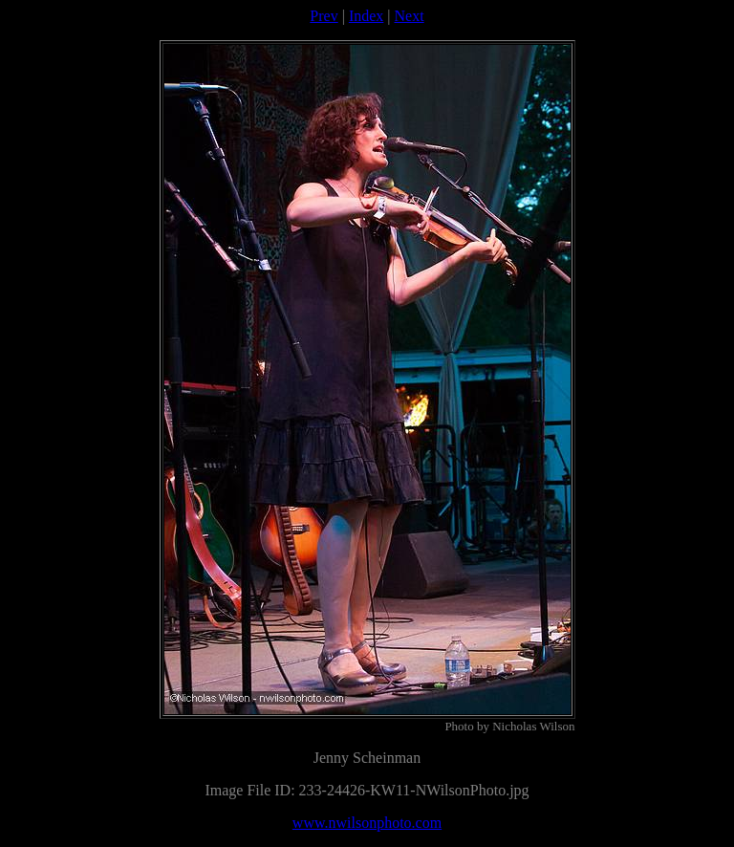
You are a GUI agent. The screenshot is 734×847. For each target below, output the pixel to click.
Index (366, 16)
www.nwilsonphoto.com (367, 822)
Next (409, 16)
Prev (323, 16)
